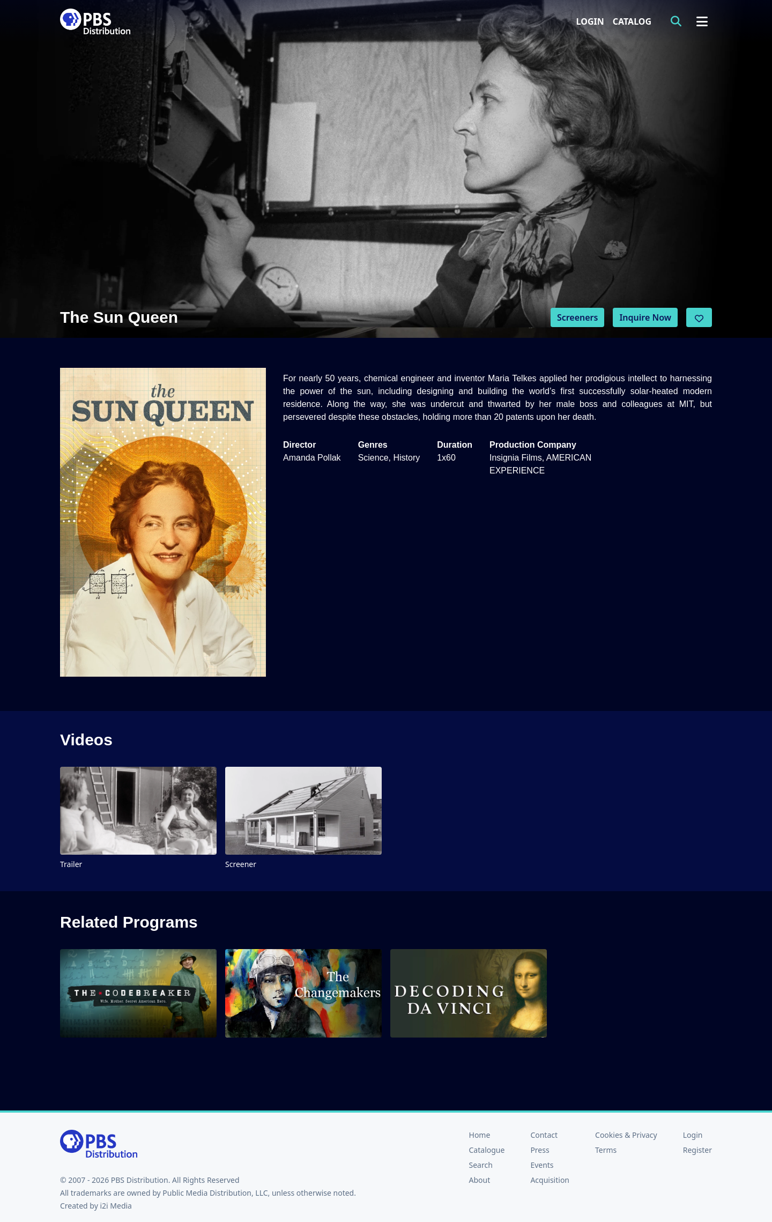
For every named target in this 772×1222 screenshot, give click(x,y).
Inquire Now (645, 317)
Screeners (577, 317)
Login (590, 21)
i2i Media (116, 1206)
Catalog (632, 21)
